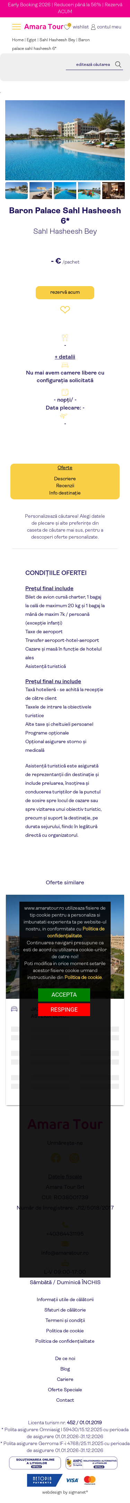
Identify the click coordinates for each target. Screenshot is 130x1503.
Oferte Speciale (65, 1390)
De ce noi (65, 1359)
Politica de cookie (65, 1331)
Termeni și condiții (65, 1320)
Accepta (64, 994)
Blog (65, 1369)
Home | (19, 40)
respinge (64, 1009)
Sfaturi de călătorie (65, 1310)
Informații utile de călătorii (65, 1300)
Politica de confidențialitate (65, 1341)
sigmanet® (78, 1493)
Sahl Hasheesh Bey (57, 40)
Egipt (31, 40)
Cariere (65, 1379)
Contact (65, 1400)
